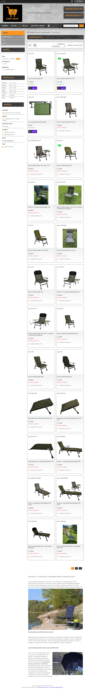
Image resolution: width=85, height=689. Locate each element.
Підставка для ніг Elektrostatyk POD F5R (40, 418)
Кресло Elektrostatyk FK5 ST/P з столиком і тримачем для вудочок (40, 334)
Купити (34, 88)
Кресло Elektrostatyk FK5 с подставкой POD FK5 (39, 547)
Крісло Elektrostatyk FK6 (64, 165)
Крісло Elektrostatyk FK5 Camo (66, 250)
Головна (5, 25)
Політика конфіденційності (56, 687)
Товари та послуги (35, 32)
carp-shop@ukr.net (9, 140)
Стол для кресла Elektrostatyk (37, 122)
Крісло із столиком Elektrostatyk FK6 (39, 207)
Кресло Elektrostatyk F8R (35, 376)
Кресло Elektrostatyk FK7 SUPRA (38, 250)
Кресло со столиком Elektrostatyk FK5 (68, 292)
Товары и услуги (6, 36)
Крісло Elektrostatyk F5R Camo (66, 122)
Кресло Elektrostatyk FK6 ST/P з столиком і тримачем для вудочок (69, 207)
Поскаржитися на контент (43, 687)
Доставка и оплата (38, 25)
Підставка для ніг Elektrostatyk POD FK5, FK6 (69, 419)
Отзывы (4, 43)
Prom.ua (51, 685)
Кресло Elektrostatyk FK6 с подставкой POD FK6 (68, 547)
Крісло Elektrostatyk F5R (35, 78)
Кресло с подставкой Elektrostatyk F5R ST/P (68, 503)
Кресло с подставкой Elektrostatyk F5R (68, 461)
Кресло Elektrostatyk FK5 (35, 292)
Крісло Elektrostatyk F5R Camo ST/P (39, 165)
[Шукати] (81, 25)
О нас (3, 40)
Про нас (25, 25)
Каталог (14, 25)
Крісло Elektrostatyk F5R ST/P (66, 78)
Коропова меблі (45, 32)
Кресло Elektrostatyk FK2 (64, 376)
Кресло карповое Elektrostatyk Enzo (67, 333)
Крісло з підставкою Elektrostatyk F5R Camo (39, 503)
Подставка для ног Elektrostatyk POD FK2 (40, 461)
